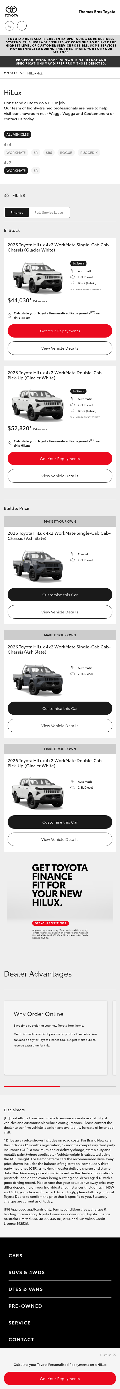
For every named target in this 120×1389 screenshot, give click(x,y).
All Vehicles (17, 134)
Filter (18, 195)
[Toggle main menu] (110, 25)
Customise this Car (60, 594)
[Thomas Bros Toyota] (11, 11)
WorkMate (16, 152)
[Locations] (22, 25)
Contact (21, 1339)
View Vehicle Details (59, 348)
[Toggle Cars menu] (103, 1255)
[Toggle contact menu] (103, 1306)
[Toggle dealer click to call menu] (9, 25)
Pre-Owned (25, 1305)
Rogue (66, 152)
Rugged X (89, 152)
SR (36, 152)
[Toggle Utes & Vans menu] (103, 1289)
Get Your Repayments (60, 330)
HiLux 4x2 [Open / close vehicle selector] (23, 73)
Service (20, 1322)
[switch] (37, 212)
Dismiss (105, 1355)
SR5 (49, 152)
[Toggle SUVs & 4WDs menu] (103, 1272)
